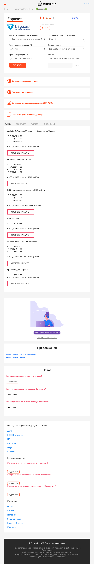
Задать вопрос (14, 519)
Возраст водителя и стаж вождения (23, 35)
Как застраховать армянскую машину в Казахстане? (27, 402)
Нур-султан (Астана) (22, 9)
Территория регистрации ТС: (20, 45)
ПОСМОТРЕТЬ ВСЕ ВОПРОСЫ (47, 338)
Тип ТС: (51, 55)
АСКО (9, 431)
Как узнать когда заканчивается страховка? (24, 376)
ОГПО (6, 9)
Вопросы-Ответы (15, 523)
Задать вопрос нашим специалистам (46, 333)
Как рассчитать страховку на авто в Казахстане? (26, 389)
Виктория (11, 443)
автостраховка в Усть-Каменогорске (21, 354)
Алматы (87, 4)
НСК (9, 439)
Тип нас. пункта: (54, 45)
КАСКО (10, 511)
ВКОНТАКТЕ (21, 124)
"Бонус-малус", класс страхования (61, 35)
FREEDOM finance (15, 435)
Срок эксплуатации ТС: (18, 55)
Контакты (11, 527)
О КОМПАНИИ (49, 124)
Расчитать (18, 65)
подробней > (12, 382)
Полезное (11, 515)
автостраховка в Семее (15, 357)
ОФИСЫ (8, 124)
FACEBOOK (35, 124)
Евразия (11, 452)
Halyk (9, 447)
